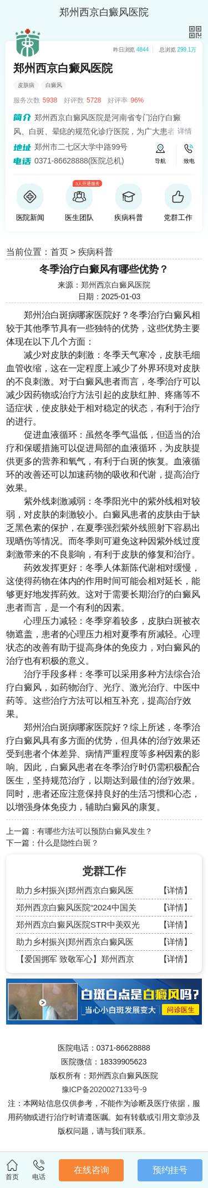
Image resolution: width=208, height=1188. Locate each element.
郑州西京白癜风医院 (115, 284)
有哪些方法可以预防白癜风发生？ (95, 831)
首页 (59, 252)
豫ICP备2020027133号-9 (104, 1089)
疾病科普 (96, 252)
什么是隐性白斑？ (68, 842)
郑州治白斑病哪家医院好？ (77, 315)
